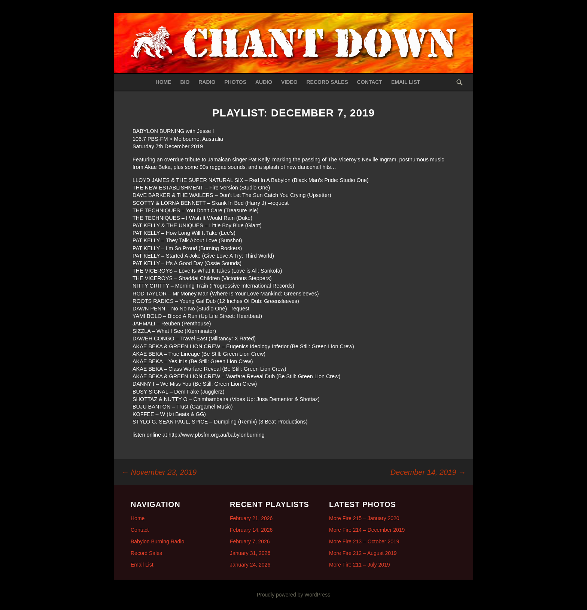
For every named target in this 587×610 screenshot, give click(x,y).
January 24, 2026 (250, 565)
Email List (405, 82)
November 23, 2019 (159, 472)
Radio (206, 82)
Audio (263, 82)
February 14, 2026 (251, 530)
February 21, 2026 (251, 518)
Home (163, 82)
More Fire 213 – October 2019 (364, 541)
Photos (235, 82)
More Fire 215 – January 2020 (364, 518)
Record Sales (327, 82)
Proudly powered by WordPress (294, 595)
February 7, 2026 (250, 541)
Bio (184, 82)
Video (289, 82)
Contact (369, 82)
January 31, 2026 (250, 553)
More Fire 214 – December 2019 (367, 530)
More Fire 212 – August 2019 (363, 553)
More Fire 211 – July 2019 (359, 565)
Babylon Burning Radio (157, 541)
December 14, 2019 (428, 472)
